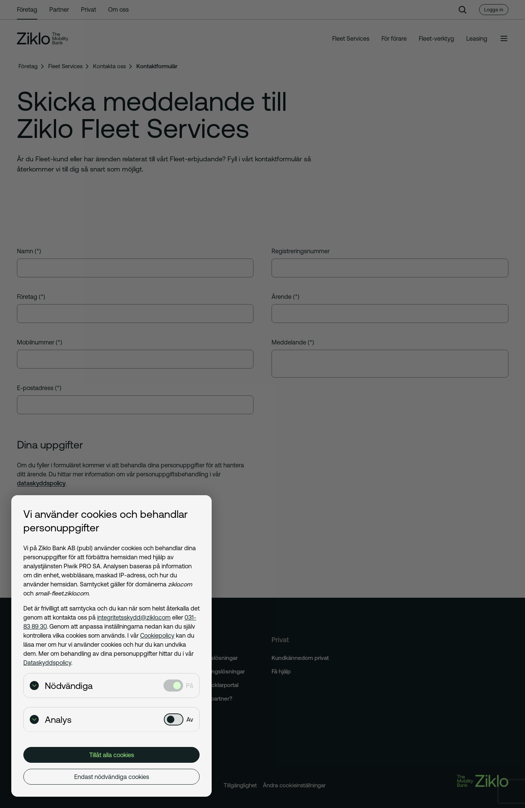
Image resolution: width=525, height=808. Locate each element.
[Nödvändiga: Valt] (173, 685)
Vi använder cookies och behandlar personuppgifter (105, 521)
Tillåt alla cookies (111, 754)
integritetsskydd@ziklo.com (134, 617)
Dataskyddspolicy (47, 662)
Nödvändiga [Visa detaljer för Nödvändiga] (61, 686)
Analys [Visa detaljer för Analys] (51, 720)
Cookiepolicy (157, 635)
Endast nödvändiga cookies (111, 776)
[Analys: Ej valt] (173, 719)
